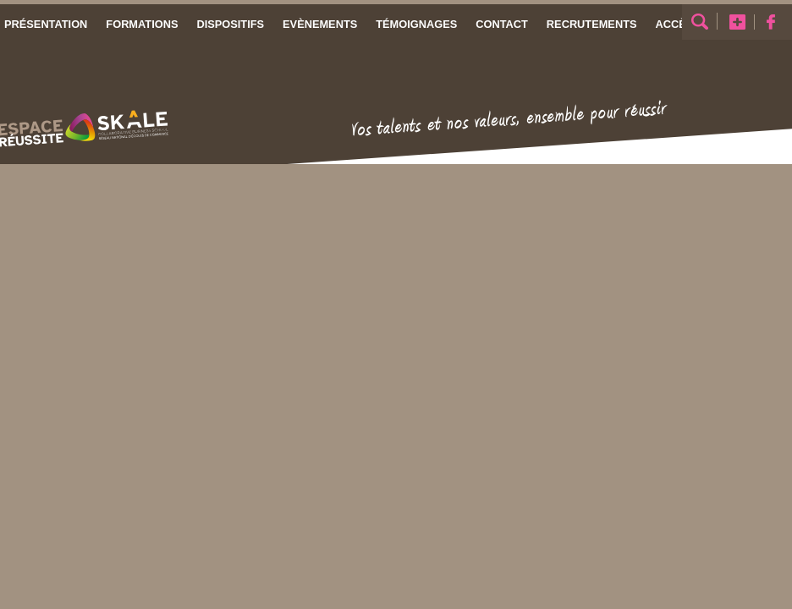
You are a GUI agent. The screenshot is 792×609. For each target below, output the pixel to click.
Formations (142, 24)
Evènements (320, 24)
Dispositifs (230, 24)
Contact (502, 24)
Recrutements (592, 24)
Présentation (45, 24)
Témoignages (416, 24)
